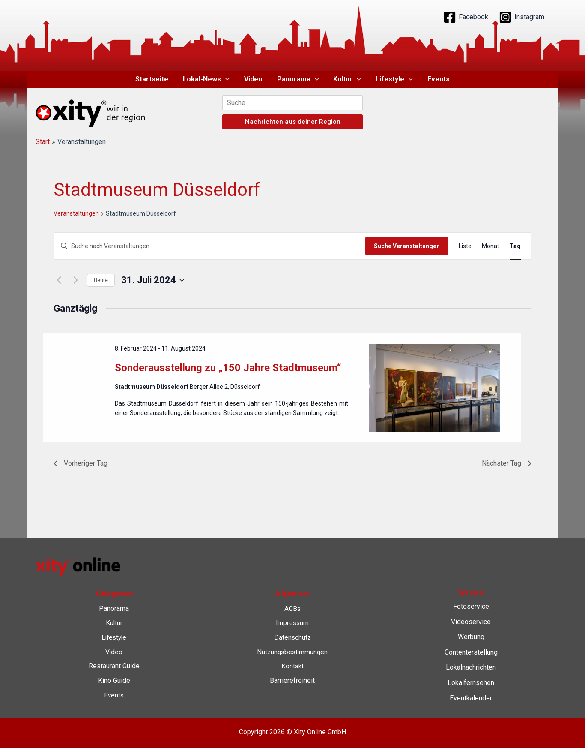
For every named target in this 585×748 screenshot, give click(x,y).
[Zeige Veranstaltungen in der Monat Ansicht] (490, 246)
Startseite (154, 79)
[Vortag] (59, 280)
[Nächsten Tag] (75, 280)
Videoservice (471, 622)
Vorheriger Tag (80, 463)
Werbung (471, 637)
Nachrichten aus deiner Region (292, 122)
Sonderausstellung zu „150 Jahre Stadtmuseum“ (228, 368)
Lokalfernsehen (471, 683)
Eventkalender (471, 698)
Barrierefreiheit (292, 680)
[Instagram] (521, 17)
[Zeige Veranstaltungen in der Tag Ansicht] (515, 246)
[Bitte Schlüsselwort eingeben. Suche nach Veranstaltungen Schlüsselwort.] (209, 246)
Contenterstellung (471, 652)
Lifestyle (392, 79)
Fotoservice (471, 606)
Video (254, 79)
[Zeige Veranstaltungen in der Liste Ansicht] (465, 246)
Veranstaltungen (76, 213)
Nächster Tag (506, 463)
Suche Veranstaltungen (407, 246)
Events (436, 79)
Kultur (347, 79)
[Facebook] (465, 17)
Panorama (298, 79)
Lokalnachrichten (471, 668)
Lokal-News (208, 79)
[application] (227, 79)
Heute (101, 280)
